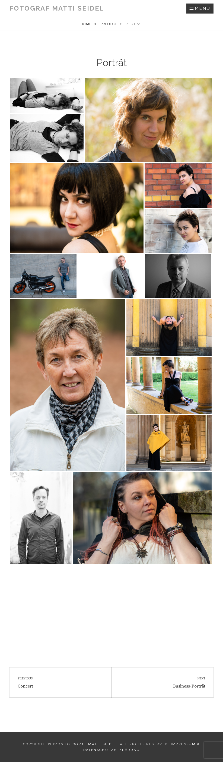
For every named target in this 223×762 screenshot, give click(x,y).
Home (87, 24)
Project (109, 24)
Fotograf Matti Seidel (56, 8)
